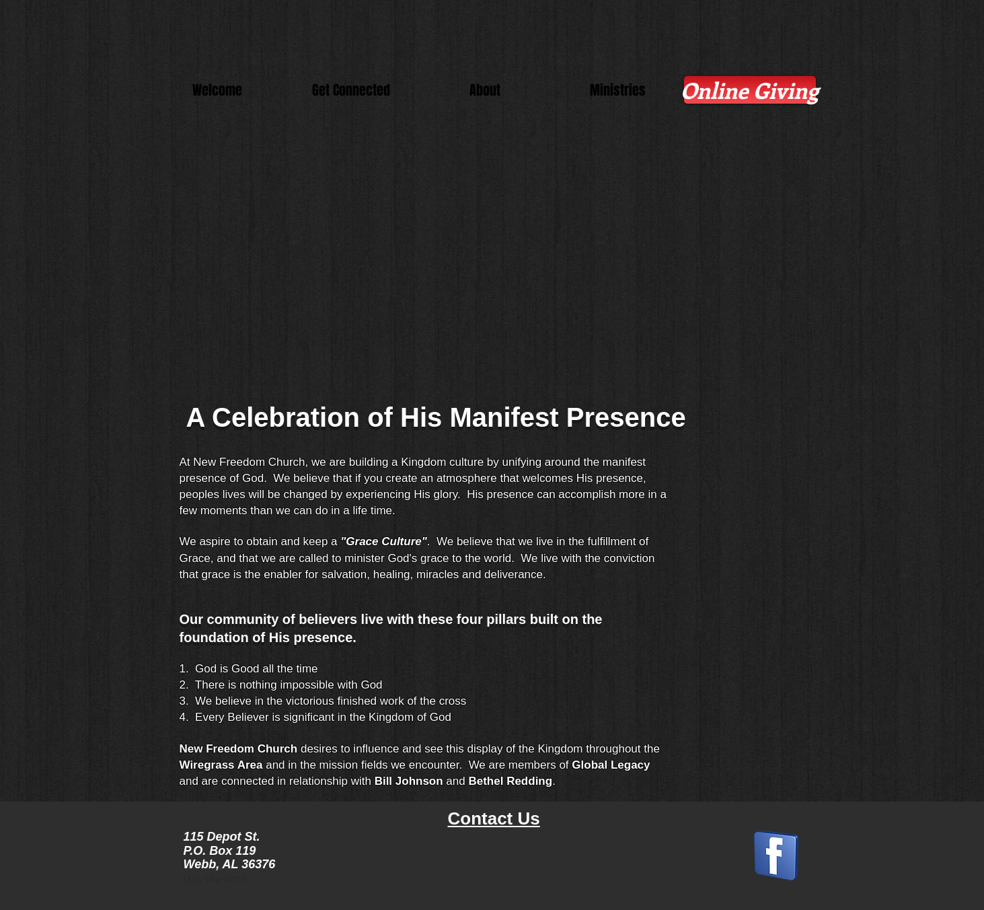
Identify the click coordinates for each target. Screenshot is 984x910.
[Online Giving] (750, 90)
